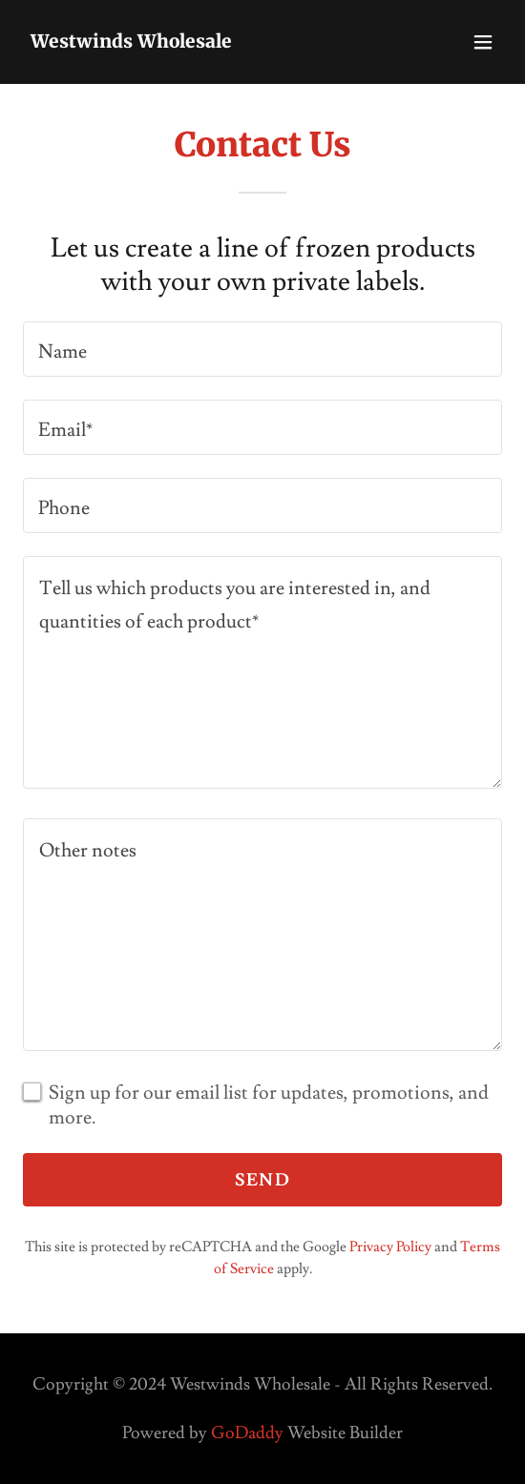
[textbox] (262, 349)
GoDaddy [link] (247, 1433)
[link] (131, 42)
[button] (483, 42)
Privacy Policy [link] (390, 1247)
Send (262, 1180)
